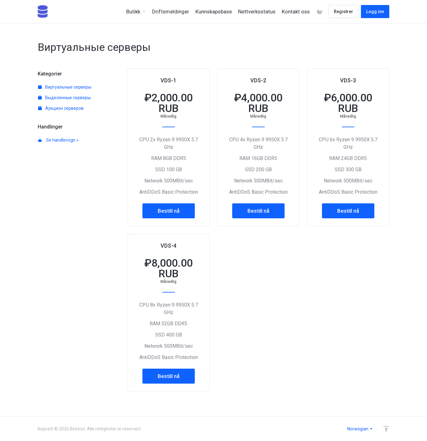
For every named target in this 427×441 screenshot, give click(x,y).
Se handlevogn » (58, 140)
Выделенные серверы (64, 97)
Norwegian (360, 428)
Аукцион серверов (61, 108)
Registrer (343, 11)
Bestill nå (169, 211)
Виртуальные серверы (64, 87)
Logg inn (375, 11)
